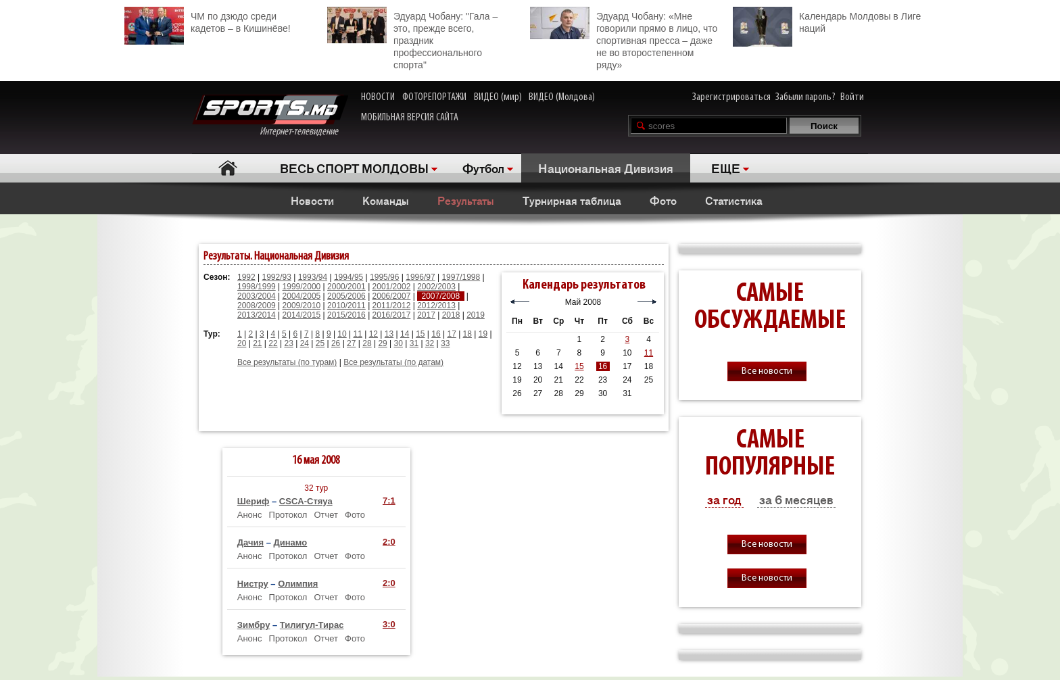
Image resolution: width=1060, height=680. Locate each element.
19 (483, 334)
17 (451, 334)
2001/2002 (391, 286)
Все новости (767, 371)
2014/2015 (302, 315)
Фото (663, 200)
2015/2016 (346, 315)
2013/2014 (256, 315)
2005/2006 (346, 296)
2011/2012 (391, 305)
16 (435, 334)
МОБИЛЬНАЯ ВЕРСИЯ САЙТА (409, 117)
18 (467, 334)
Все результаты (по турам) (287, 362)
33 (445, 343)
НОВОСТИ (378, 97)
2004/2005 (302, 296)
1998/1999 (256, 286)
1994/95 (348, 277)
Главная (227, 168)
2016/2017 (391, 315)
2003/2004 (256, 296)
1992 (246, 277)
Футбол (483, 168)
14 (404, 334)
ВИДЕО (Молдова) (562, 97)
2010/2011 (346, 305)
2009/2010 (302, 305)
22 (272, 343)
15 (420, 334)
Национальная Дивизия (605, 168)
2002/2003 (436, 286)
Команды (385, 200)
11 (358, 334)
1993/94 (312, 277)
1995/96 (384, 277)
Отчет (326, 515)
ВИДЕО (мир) (498, 97)
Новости (312, 200)
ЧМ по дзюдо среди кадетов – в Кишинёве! (207, 20)
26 (335, 343)
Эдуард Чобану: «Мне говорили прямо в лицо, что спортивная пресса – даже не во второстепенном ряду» (623, 38)
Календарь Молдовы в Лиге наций (827, 20)
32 (429, 343)
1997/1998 (460, 277)
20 (241, 343)
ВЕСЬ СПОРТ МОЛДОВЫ (354, 168)
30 (398, 343)
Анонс (249, 515)
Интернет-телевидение (270, 116)
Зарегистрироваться (731, 97)
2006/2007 (391, 296)
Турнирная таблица (572, 200)
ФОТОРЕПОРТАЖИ (434, 97)
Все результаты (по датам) (393, 362)
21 (257, 343)
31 (414, 343)
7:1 (389, 500)
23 (288, 343)
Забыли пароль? (805, 97)
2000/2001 (346, 286)
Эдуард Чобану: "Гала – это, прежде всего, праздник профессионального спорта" (412, 38)
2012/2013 (436, 305)
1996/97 (420, 277)
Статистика (734, 200)
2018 (451, 315)
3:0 (389, 624)
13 (389, 334)
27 (351, 343)
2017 (426, 315)
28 (366, 343)
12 (373, 334)
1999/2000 (302, 286)
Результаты (465, 200)
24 (304, 343)
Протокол (288, 515)
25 (320, 343)
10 (341, 334)
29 (382, 343)
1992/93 (276, 277)
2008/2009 (256, 305)
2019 (475, 315)
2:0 (389, 542)
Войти (852, 97)
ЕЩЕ (725, 168)
